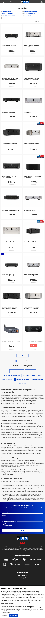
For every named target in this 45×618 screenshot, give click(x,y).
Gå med (22, 530)
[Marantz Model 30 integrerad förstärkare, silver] (33, 112)
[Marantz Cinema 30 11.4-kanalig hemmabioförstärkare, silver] (33, 145)
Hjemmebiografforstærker (30, 11)
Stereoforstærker (6, 11)
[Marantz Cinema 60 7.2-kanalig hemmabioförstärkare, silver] (33, 47)
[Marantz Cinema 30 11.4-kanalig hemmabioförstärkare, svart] (33, 243)
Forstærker (12, 5)
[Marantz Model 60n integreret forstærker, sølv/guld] (33, 276)
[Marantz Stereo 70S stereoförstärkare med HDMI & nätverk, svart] (11, 112)
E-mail (3, 510)
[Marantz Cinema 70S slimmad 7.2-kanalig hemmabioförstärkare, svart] (11, 210)
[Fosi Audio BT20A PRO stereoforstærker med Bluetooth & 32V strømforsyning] (11, 341)
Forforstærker (27, 15)
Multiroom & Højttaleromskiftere (31, 17)
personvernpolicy (24, 607)
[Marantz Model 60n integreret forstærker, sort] (11, 47)
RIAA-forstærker (6, 19)
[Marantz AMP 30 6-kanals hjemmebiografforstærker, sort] (11, 276)
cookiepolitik (19, 594)
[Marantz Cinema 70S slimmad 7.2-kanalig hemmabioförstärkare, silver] (11, 80)
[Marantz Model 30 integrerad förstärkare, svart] (11, 178)
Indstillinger (5, 615)
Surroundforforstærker (29, 13)
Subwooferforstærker (7, 13)
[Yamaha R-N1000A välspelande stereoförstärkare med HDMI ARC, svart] (33, 341)
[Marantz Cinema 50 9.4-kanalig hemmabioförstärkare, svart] (11, 145)
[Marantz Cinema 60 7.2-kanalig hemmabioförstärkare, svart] (11, 309)
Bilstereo (6, 523)
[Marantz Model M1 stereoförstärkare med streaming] (33, 178)
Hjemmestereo (4, 5)
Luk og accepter (13, 615)
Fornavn (4, 515)
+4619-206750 (22, 577)
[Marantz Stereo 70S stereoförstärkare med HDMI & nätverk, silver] (33, 210)
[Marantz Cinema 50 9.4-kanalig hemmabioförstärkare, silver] (33, 309)
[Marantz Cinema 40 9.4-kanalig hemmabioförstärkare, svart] (33, 80)
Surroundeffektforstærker (8, 15)
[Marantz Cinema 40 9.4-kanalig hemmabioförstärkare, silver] (11, 243)
